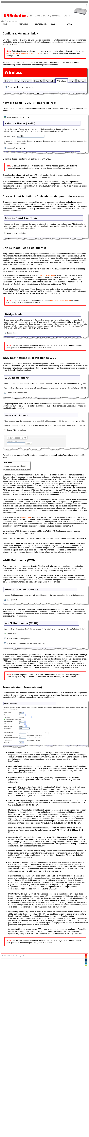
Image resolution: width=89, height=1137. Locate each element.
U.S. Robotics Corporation (17, 956)
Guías (53, 24)
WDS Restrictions (47, 275)
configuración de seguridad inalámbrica (22, 53)
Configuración (41, 24)
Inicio (5, 24)
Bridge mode (26, 517)
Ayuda (69, 24)
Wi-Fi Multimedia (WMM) (60, 300)
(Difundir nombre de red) (33, 175)
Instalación (24, 24)
